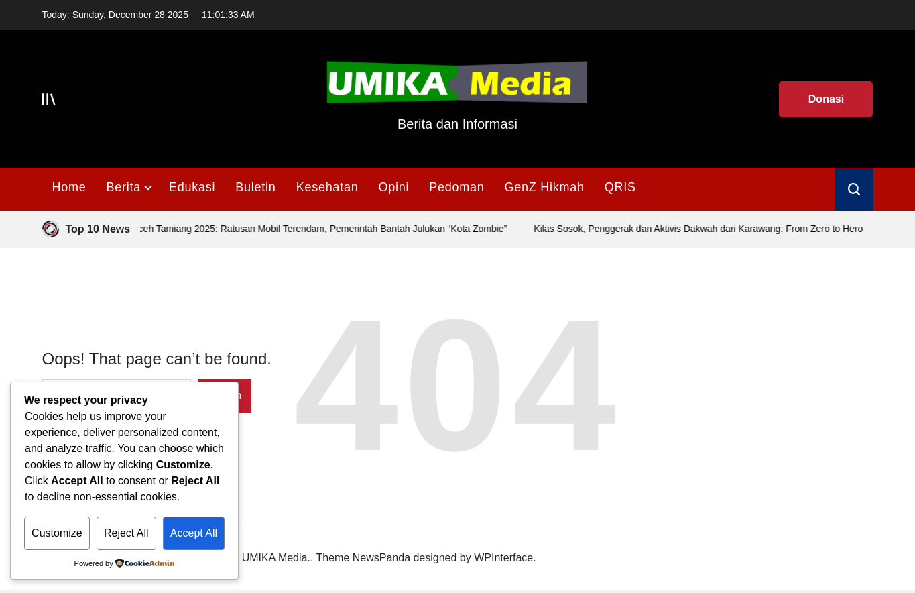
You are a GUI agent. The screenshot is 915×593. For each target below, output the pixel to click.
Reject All (126, 533)
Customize (57, 533)
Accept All (193, 533)
